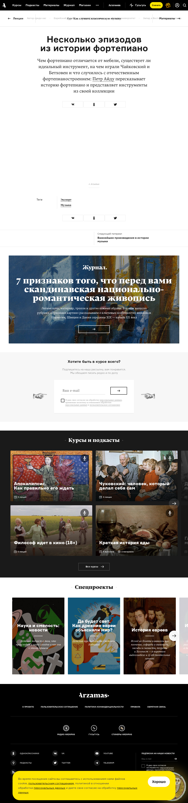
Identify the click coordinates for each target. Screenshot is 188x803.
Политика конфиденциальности (104, 707)
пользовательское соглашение (105, 405)
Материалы (167, 18)
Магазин (85, 5)
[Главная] (94, 695)
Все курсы (92, 566)
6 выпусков (108, 551)
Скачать (156, 5)
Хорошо (159, 782)
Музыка (66, 205)
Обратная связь (156, 707)
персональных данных (49, 788)
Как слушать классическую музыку (94, 18)
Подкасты (32, 5)
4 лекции (107, 497)
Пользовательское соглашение (59, 707)
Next (174, 503)
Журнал (69, 5)
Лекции (18, 18)
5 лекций (22, 497)
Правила (135, 707)
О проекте (28, 707)
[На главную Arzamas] (4, 5)
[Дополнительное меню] (97, 5)
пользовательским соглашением (51, 783)
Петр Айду (103, 79)
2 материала (128, 551)
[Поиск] (184, 5)
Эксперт (66, 199)
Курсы (16, 5)
